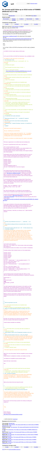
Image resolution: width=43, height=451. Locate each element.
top (32, 15)
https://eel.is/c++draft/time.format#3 (10, 36)
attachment (15, 419)
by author (36, 24)
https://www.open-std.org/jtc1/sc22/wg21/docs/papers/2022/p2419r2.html (17, 38)
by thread (17, 24)
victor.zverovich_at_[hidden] (17, 26)
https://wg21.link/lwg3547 (9, 196)
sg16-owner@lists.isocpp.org (14, 449)
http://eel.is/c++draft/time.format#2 (13, 173)
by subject (26, 24)
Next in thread (29, 18)
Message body (12, 15)
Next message (6, 18)
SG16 (3, 449)
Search (28, 3)
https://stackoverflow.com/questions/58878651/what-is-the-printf (18, 71)
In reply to (21, 18)
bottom (34, 15)
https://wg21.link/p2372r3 (18, 195)
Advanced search (33, 3)
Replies (37, 18)
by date (6, 24)
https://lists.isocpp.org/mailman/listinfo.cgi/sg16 (13, 414)
